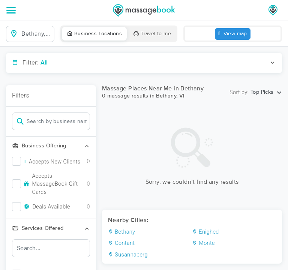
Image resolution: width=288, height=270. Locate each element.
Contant (121, 243)
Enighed (205, 232)
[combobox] (36, 33)
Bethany (121, 232)
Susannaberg (128, 255)
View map (232, 34)
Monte (203, 243)
